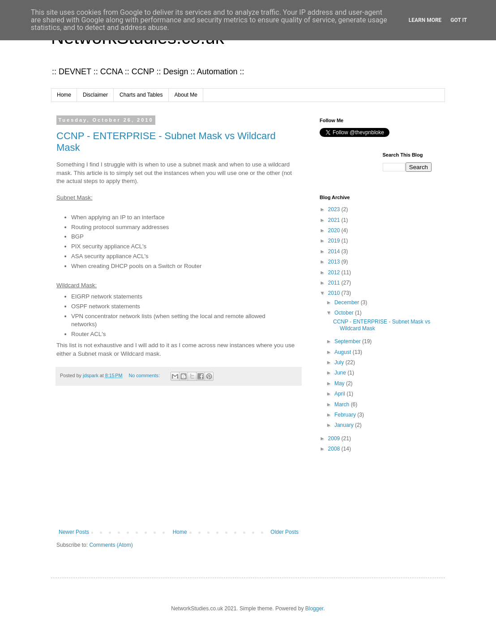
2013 (335, 262)
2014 (335, 251)
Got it (458, 20)
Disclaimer (95, 95)
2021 (335, 220)
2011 (335, 283)
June (340, 373)
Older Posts (284, 532)
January (344, 425)
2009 (335, 438)
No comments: (144, 375)
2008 (335, 449)
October (344, 313)
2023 (335, 209)
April (340, 394)
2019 (335, 241)
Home (64, 95)
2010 (335, 293)
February (345, 415)
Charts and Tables (141, 95)
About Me (186, 95)
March (342, 404)
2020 (335, 230)
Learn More (425, 20)
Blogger (314, 608)
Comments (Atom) (111, 545)
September (348, 341)
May (340, 383)
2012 (335, 272)
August (343, 352)
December (347, 302)
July (340, 362)
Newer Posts (74, 532)
